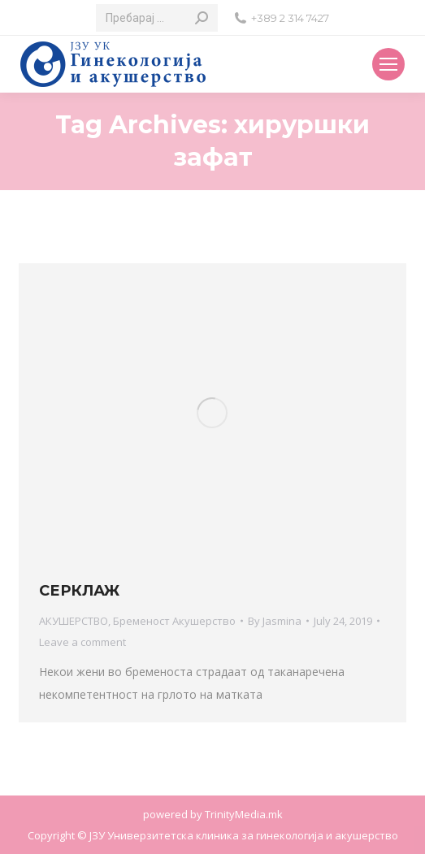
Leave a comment (82, 642)
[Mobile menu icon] (388, 64)
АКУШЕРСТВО (73, 620)
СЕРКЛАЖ (79, 591)
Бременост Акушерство (174, 620)
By (274, 620)
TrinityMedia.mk (244, 814)
